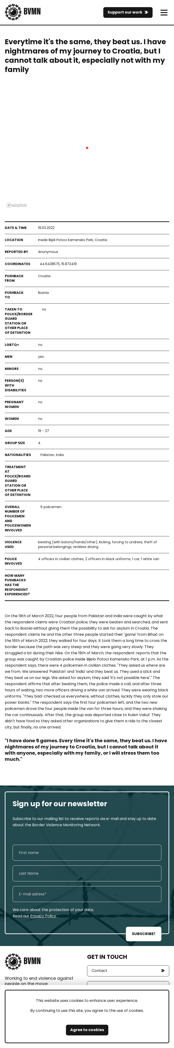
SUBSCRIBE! (143, 933)
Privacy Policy (43, 916)
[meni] (164, 12)
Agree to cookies (87, 1030)
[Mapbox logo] (16, 205)
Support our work (125, 12)
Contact (99, 970)
